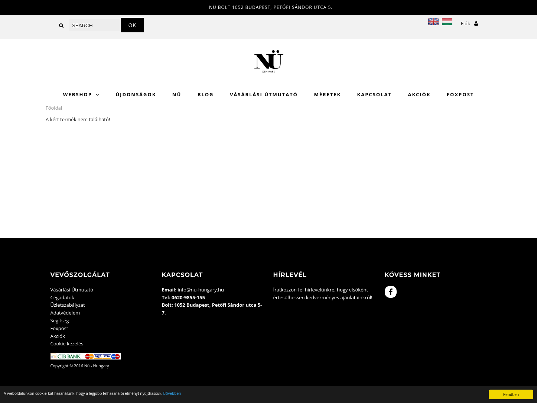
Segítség (60, 320)
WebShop (77, 94)
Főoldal (54, 107)
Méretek (327, 94)
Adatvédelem (65, 312)
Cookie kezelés (67, 343)
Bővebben (172, 393)
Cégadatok (62, 297)
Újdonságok (135, 94)
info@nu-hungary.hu (201, 289)
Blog (206, 94)
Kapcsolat (374, 94)
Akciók (419, 94)
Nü (176, 94)
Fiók (469, 23)
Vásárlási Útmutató (264, 94)
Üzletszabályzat (68, 305)
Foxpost (460, 94)
